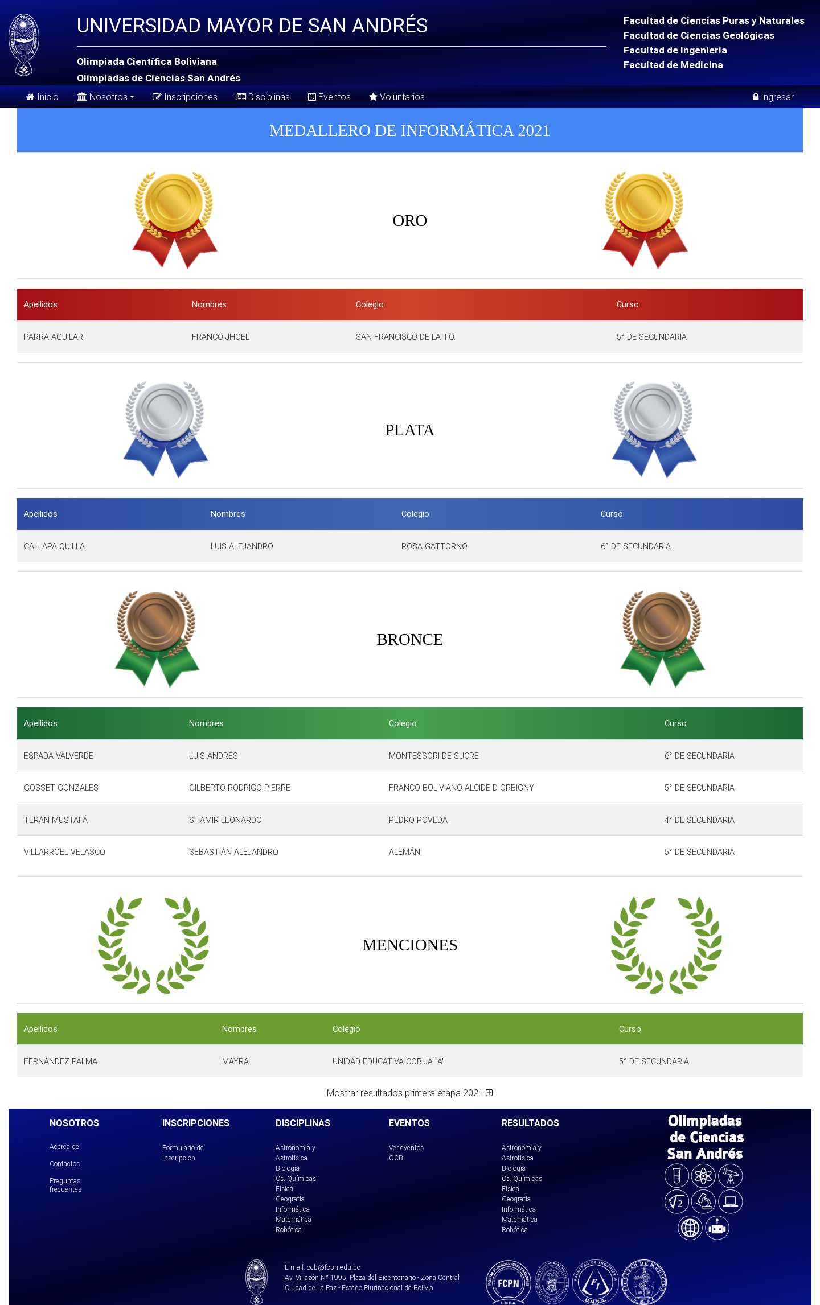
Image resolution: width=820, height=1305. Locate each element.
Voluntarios (397, 96)
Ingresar (773, 96)
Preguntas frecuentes (65, 1184)
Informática (293, 1209)
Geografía (290, 1199)
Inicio (42, 96)
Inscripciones (185, 96)
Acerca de (64, 1146)
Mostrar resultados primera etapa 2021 (410, 1092)
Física (284, 1188)
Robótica (289, 1229)
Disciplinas (263, 96)
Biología (288, 1168)
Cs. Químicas (296, 1178)
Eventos (329, 96)
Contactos (65, 1163)
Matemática (293, 1219)
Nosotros (102, 95)
